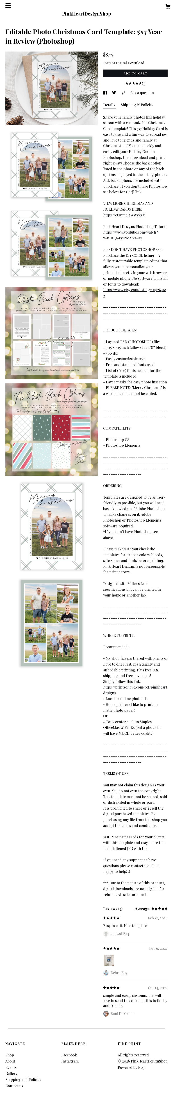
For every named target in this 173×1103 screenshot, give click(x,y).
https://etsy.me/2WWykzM (124, 215)
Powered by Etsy (131, 1067)
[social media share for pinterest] (123, 92)
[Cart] (167, 6)
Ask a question (142, 92)
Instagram (70, 1061)
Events (10, 1067)
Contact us (14, 1085)
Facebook (69, 1055)
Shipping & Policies (137, 104)
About (10, 1061)
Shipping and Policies (23, 1079)
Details (109, 104)
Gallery (11, 1073)
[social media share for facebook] (105, 92)
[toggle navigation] (8, 5)
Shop (9, 1055)
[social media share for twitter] (114, 92)
